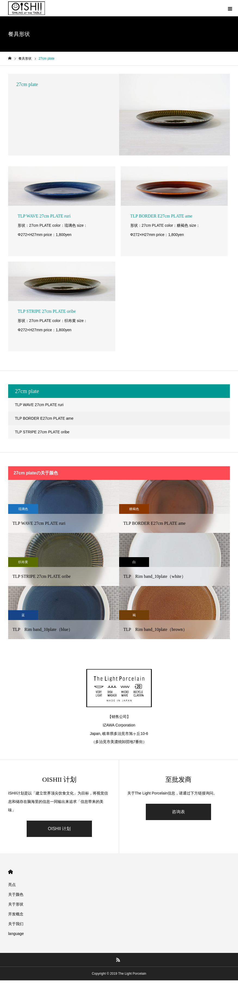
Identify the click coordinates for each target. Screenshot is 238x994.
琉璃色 (23, 509)
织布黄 (23, 562)
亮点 (12, 884)
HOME (10, 872)
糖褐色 (134, 509)
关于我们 (15, 924)
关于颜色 (15, 894)
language (16, 933)
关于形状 (15, 904)
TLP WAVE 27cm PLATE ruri (39, 405)
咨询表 (178, 811)
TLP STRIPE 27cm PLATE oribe (42, 432)
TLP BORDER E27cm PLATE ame (44, 418)
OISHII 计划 (59, 828)
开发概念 (15, 914)
